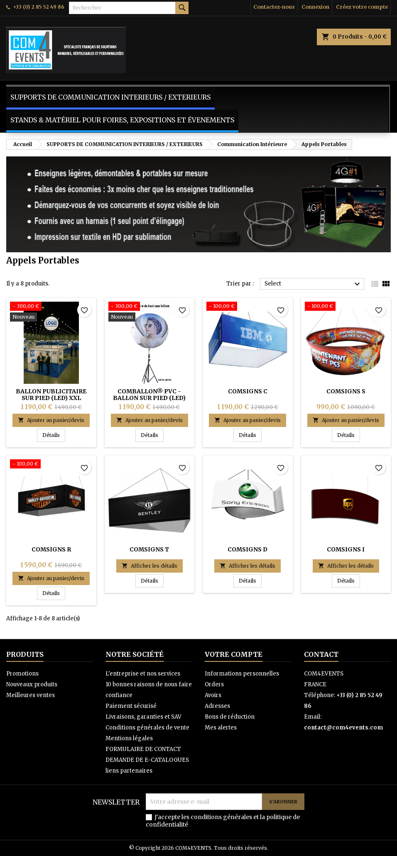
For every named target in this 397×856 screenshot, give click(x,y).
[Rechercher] (129, 8)
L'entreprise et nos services (142, 673)
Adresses (217, 706)
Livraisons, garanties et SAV (143, 716)
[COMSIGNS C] (247, 307)
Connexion (315, 7)
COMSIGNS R (51, 549)
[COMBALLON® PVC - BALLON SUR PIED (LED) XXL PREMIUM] (149, 312)
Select (313, 284)
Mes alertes (221, 727)
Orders (214, 684)
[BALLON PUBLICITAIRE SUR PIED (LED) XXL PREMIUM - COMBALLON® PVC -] (51, 312)
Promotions (22, 673)
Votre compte (233, 654)
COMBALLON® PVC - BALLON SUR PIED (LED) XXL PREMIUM (149, 398)
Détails (53, 435)
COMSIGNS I (346, 549)
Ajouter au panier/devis (51, 420)
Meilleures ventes (30, 695)
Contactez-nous (274, 7)
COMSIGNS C (247, 391)
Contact (321, 654)
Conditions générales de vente (147, 727)
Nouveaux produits (31, 684)
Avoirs (213, 695)
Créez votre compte (362, 7)
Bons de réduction (230, 716)
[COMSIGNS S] (346, 307)
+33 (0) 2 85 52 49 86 (38, 7)
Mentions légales (129, 738)
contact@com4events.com (343, 727)
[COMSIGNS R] (51, 464)
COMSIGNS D (247, 549)
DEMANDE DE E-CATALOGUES (147, 759)
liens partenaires (128, 770)
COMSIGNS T (149, 549)
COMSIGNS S (345, 391)
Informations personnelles (242, 673)
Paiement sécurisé (131, 706)
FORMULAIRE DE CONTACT (143, 749)
